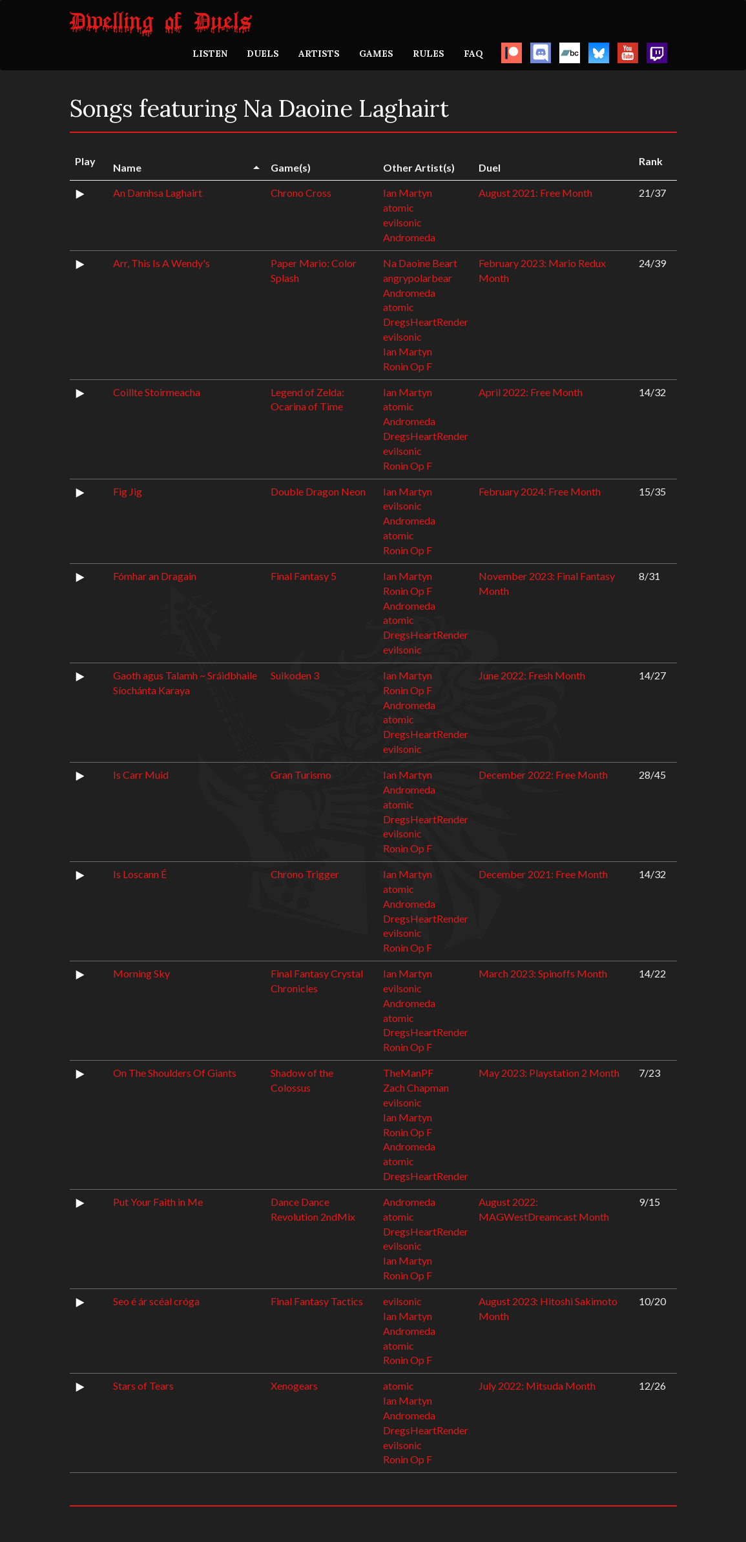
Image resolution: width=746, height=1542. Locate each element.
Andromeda (409, 237)
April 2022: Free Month (531, 392)
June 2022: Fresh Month (532, 675)
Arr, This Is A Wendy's (161, 263)
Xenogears (294, 1385)
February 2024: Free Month (540, 491)
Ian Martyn (407, 192)
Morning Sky (141, 973)
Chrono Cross (301, 192)
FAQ (473, 53)
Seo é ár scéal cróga (156, 1301)
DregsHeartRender (425, 321)
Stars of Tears (143, 1385)
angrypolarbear (417, 278)
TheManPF (408, 1072)
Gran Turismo (301, 774)
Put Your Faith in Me (158, 1202)
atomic (398, 207)
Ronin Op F (407, 366)
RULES (428, 53)
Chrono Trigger (305, 874)
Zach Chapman (416, 1087)
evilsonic (402, 222)
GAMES (376, 53)
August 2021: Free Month (535, 192)
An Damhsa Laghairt (157, 192)
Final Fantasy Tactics (317, 1301)
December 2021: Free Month (543, 874)
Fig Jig (127, 491)
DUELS (263, 53)
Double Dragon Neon (318, 491)
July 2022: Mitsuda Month (537, 1385)
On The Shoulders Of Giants (174, 1072)
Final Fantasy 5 (304, 576)
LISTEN (209, 53)
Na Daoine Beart (420, 263)
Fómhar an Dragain (154, 576)
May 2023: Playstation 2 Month (549, 1072)
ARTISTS (319, 53)
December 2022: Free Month (543, 774)
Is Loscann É (140, 874)
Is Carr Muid (141, 774)
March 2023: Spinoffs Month (543, 973)
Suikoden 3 (295, 675)
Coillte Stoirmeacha (156, 392)
